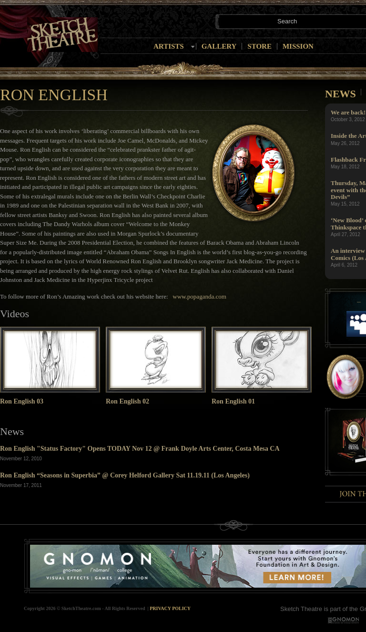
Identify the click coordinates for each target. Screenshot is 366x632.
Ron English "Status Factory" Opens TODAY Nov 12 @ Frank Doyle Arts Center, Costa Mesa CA (140, 448)
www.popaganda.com (198, 296)
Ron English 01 (233, 401)
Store (259, 46)
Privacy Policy (170, 608)
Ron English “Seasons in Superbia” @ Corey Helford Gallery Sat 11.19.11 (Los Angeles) (125, 475)
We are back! (348, 112)
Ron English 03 (21, 401)
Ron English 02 (127, 401)
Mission (298, 46)
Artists (168, 46)
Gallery (219, 46)
